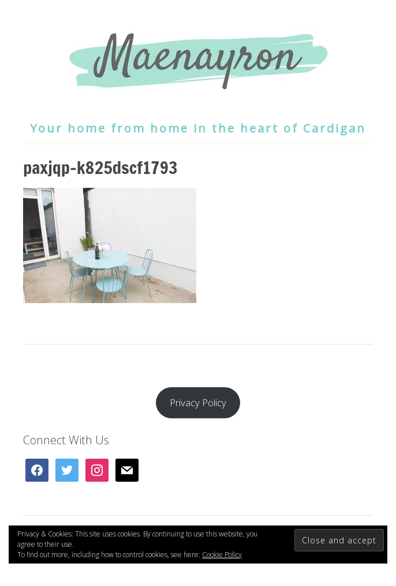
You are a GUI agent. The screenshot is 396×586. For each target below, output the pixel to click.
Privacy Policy (198, 402)
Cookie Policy (222, 554)
